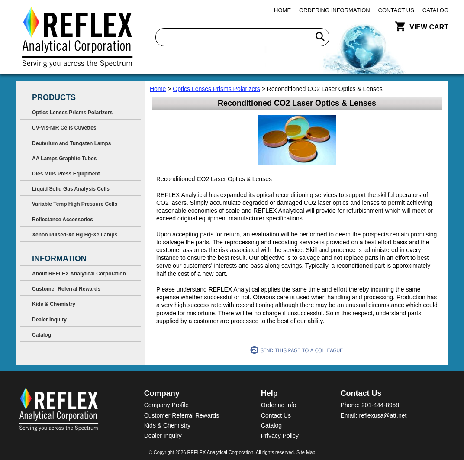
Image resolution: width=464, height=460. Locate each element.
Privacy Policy (280, 435)
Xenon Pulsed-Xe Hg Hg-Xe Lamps (74, 235)
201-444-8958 (380, 405)
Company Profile (166, 405)
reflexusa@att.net (382, 415)
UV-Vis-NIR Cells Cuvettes (64, 128)
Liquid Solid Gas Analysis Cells (71, 189)
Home (282, 10)
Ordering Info (278, 405)
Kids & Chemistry (53, 304)
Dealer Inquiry (49, 320)
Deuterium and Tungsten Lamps (71, 143)
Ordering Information (334, 10)
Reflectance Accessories (62, 220)
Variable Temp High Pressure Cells (74, 204)
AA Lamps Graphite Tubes (64, 158)
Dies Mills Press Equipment (66, 174)
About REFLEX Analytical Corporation (79, 274)
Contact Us (396, 10)
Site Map (305, 452)
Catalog (435, 10)
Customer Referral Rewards (66, 289)
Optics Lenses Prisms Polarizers (216, 88)
